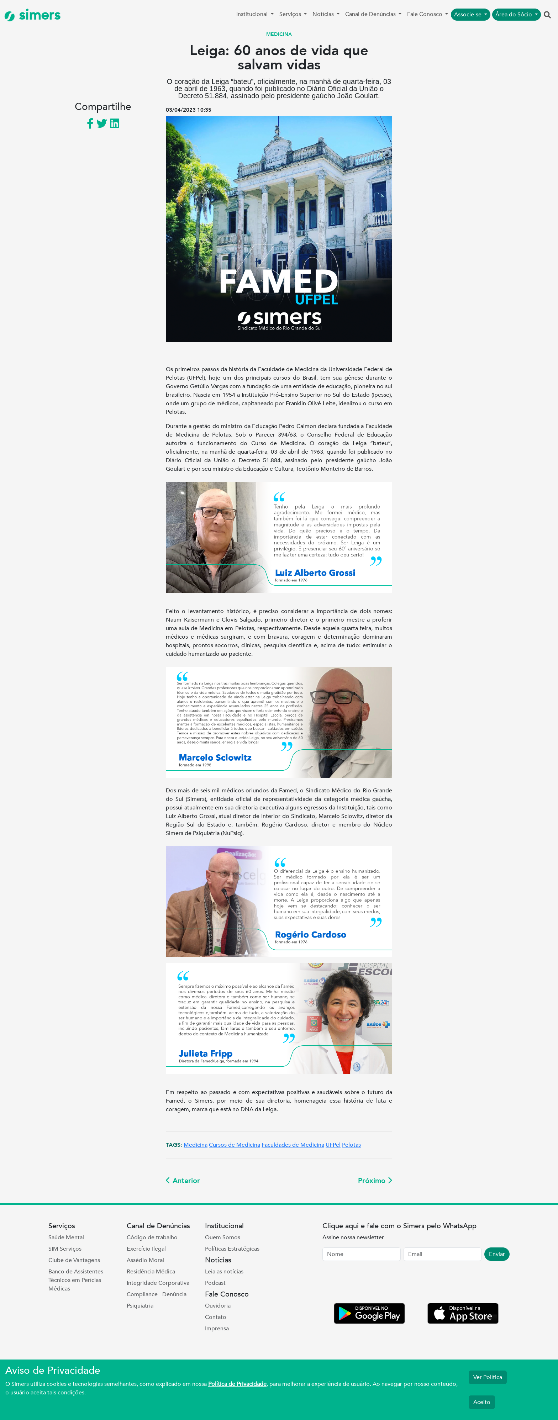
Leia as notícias (224, 1272)
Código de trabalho (152, 1237)
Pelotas (351, 1145)
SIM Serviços (64, 1249)
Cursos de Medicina (234, 1145)
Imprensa (217, 1328)
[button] (547, 15)
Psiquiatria (140, 1306)
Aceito (481, 1402)
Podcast (215, 1283)
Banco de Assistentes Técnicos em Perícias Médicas (75, 1280)
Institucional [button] (252, 14)
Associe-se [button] (468, 15)
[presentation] (376, 1283)
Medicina (195, 1145)
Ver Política (487, 1377)
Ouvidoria (218, 1306)
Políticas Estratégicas (232, 1249)
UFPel (333, 1145)
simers (32, 15)
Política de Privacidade (237, 1384)
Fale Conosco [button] (425, 14)
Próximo (375, 1181)
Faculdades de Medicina (293, 1145)
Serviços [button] (290, 14)
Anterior (183, 1181)
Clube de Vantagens (74, 1260)
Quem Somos (222, 1237)
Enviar (497, 1254)
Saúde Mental (66, 1237)
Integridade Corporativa (158, 1283)
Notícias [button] (323, 14)
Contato (215, 1317)
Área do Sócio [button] (514, 15)
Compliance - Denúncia (156, 1294)
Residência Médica (151, 1272)
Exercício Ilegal (146, 1249)
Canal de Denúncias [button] (371, 14)
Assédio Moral (145, 1260)
